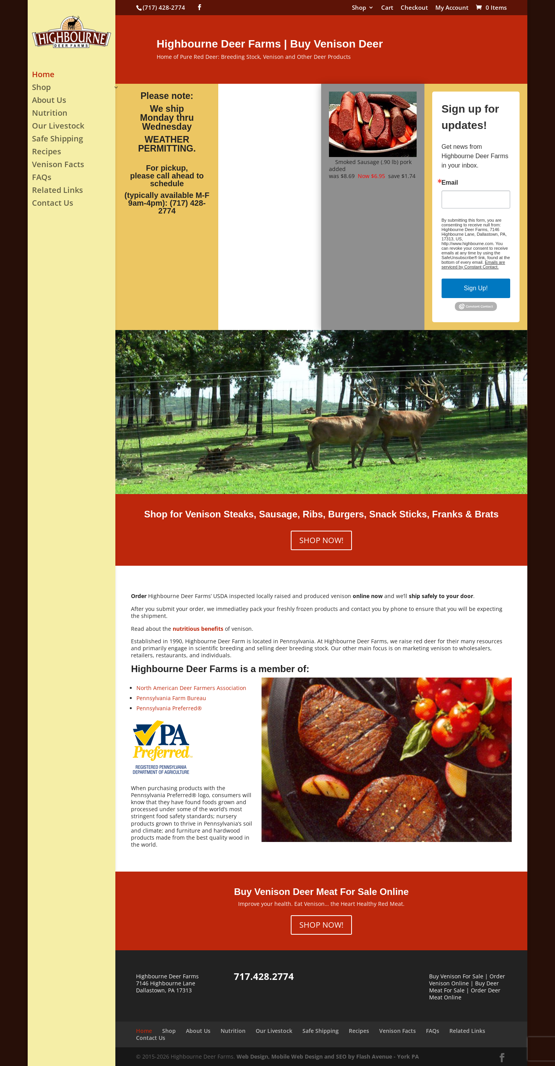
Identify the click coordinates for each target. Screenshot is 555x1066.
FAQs (41, 178)
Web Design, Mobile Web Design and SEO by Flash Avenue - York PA (328, 1056)
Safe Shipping (57, 140)
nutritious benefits (198, 628)
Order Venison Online (467, 979)
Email (450, 183)
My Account (451, 8)
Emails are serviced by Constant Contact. (473, 264)
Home (43, 75)
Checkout (414, 8)
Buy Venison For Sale (456, 976)
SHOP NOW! (321, 540)
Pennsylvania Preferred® (169, 708)
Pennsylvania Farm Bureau (171, 698)
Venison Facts (58, 165)
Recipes (46, 153)
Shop (359, 8)
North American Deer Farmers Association (191, 688)
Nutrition (49, 114)
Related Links (57, 191)
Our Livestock (58, 127)
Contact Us (52, 204)
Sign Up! (476, 288)
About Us (49, 101)
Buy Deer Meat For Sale (464, 987)
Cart (387, 8)
